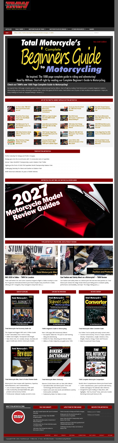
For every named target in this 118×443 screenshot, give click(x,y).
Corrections (82, 435)
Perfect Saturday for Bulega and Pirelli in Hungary (20, 156)
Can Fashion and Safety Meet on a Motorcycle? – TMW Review (83, 277)
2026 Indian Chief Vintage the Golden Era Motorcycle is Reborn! (76, 125)
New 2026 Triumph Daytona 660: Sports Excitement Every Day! (102, 108)
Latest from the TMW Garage (72, 407)
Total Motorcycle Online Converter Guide (91, 328)
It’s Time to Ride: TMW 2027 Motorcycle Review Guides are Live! (23, 108)
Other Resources (78, 29)
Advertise (47, 435)
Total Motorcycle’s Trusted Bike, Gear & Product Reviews (59, 242)
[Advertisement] (73, 14)
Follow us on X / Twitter (94, 412)
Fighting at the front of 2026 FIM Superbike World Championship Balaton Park (28, 165)
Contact (101, 435)
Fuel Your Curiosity (45, 407)
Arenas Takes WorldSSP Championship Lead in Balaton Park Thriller (25, 162)
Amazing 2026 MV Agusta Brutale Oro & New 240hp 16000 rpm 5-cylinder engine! (49, 141)
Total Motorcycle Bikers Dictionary (52, 379)
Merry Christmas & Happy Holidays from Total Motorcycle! (22, 141)
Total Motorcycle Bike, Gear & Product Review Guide (21, 379)
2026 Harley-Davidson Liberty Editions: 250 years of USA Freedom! (23, 133)
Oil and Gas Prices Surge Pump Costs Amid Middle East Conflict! (22, 117)
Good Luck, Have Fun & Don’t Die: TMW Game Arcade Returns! (76, 108)
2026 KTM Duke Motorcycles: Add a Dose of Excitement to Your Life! (102, 125)
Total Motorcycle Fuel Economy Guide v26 (18, 328)
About (56, 435)
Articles (9, 29)
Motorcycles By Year (36, 29)
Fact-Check (92, 435)
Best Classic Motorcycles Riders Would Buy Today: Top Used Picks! (102, 117)
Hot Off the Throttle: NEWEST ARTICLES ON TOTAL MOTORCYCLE (59, 100)
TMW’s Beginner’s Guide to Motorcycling (54, 328)
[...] (43, 92)
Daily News (19, 29)
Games (91, 29)
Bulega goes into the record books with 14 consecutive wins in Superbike (27, 159)
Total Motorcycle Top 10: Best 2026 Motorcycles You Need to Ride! (23, 125)
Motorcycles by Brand (57, 29)
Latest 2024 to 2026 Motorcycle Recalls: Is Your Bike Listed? (76, 141)
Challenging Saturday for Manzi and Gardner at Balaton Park (23, 168)
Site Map (110, 435)
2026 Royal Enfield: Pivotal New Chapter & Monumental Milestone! (102, 141)
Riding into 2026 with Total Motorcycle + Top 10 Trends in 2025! (76, 133)
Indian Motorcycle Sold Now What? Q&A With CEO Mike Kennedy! (49, 125)
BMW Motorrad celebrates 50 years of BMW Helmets (21, 171)
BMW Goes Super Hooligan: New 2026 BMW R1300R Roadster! (49, 117)
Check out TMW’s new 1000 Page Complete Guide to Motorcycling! (37, 84)
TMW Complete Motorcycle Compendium (91, 379)
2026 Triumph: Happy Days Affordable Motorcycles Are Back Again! (49, 133)
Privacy (63, 435)
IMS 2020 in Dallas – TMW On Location (19, 277)
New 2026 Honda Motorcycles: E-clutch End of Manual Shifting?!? (76, 117)
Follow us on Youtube (94, 415)
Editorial (72, 435)
